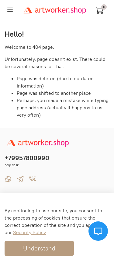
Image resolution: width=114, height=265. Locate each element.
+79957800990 (27, 158)
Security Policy (29, 232)
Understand (39, 248)
